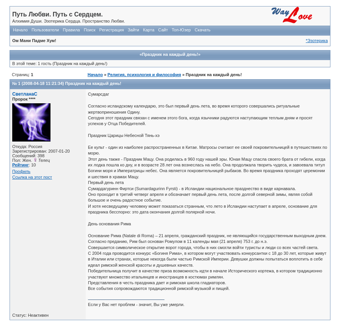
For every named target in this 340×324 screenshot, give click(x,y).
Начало (20, 30)
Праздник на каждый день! (93, 83)
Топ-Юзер (181, 30)
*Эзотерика (317, 40)
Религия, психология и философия (144, 74)
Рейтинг (20, 165)
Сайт (163, 30)
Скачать (202, 30)
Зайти (133, 30)
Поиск (89, 30)
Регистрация (111, 30)
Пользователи (45, 30)
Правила (71, 30)
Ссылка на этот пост (32, 177)
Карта (148, 30)
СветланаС (24, 94)
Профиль (21, 171)
